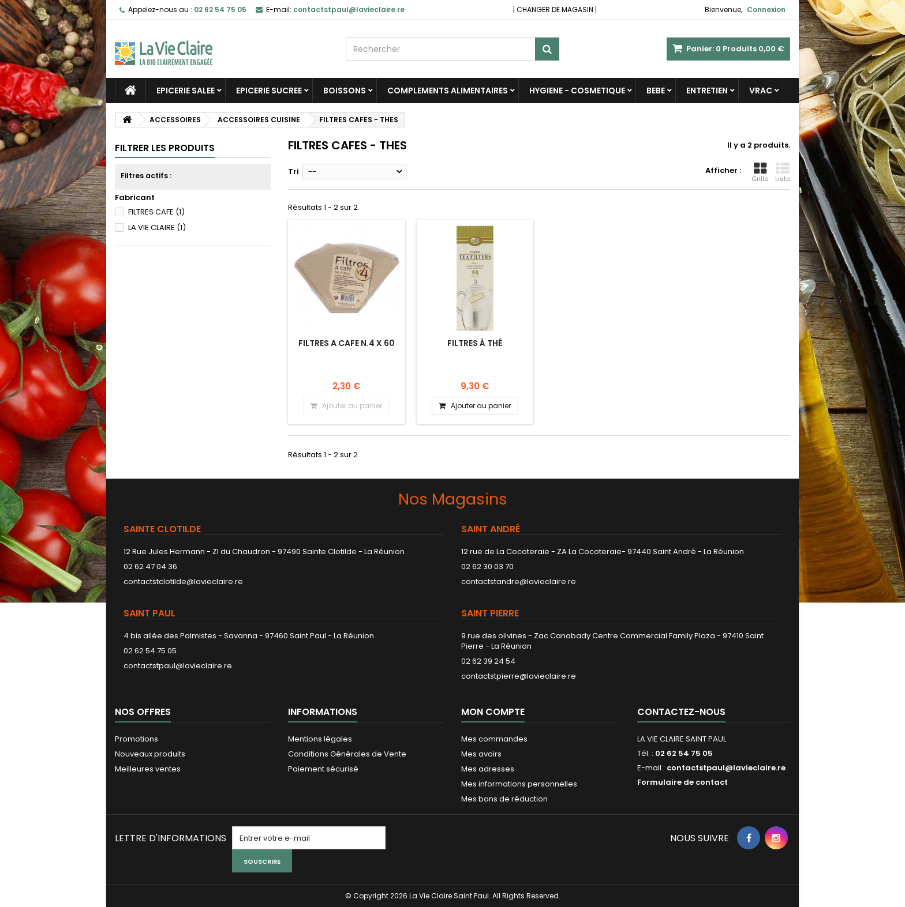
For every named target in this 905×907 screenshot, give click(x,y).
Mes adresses (487, 768)
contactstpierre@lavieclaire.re (518, 676)
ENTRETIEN (707, 90)
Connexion (766, 9)
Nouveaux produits (150, 753)
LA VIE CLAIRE (157, 227)
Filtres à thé (474, 343)
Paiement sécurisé (323, 768)
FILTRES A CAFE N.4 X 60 (346, 343)
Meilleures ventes (148, 768)
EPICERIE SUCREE (269, 90)
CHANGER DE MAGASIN (555, 9)
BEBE (655, 90)
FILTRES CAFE (156, 211)
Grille (759, 172)
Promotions (136, 738)
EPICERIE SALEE (185, 90)
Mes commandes (494, 738)
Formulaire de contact (682, 782)
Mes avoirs (481, 753)
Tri (293, 171)
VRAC (760, 90)
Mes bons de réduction (504, 798)
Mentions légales (320, 738)
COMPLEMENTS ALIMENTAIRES (447, 90)
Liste (782, 172)
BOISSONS (344, 90)
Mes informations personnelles (519, 783)
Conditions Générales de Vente (347, 753)
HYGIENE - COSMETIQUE (577, 90)
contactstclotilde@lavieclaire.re (183, 581)
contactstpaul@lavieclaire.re (178, 665)
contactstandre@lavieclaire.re (518, 581)
